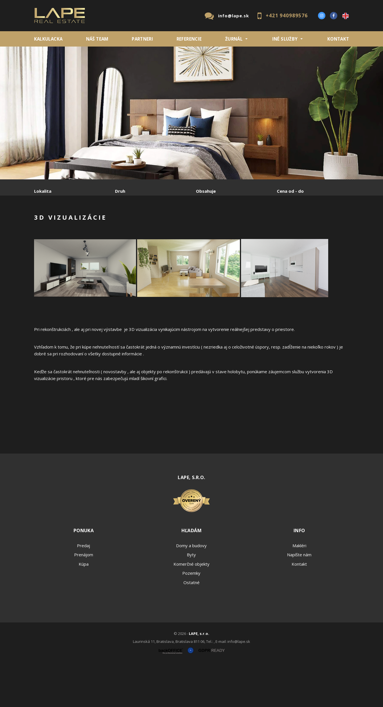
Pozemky (191, 616)
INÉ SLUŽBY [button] (285, 39)
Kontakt (338, 39)
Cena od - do (290, 191)
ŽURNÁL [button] (233, 39)
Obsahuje (206, 191)
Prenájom (86, 220)
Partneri (142, 39)
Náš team (97, 39)
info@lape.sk (233, 15)
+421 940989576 (287, 15)
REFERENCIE (189, 39)
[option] (191, 113)
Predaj (51, 220)
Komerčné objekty (191, 607)
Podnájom (153, 220)
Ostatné (191, 625)
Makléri (299, 588)
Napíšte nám (299, 598)
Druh (120, 191)
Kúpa (119, 220)
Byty (191, 598)
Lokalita (42, 191)
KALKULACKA (48, 39)
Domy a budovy (191, 588)
